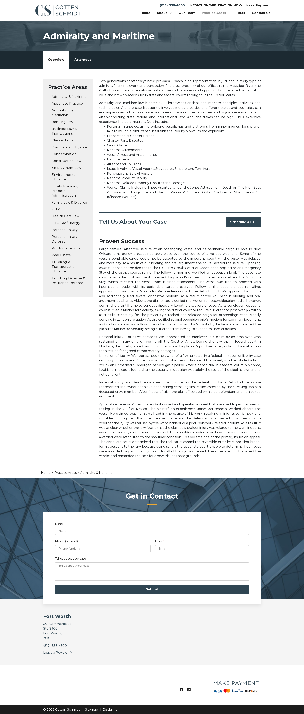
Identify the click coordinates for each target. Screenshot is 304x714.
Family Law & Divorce (69, 202)
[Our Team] (187, 13)
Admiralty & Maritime (69, 97)
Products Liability (66, 248)
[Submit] (152, 589)
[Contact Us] (261, 13)
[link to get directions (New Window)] (68, 631)
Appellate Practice (67, 103)
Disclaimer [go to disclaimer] (111, 709)
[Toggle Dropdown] (172, 13)
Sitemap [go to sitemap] (91, 709)
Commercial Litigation (70, 147)
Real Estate (61, 255)
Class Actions (62, 140)
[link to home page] (57, 10)
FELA (56, 209)
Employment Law (66, 168)
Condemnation (64, 154)
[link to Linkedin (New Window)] (189, 689)
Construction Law (66, 161)
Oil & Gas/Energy (66, 223)
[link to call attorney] (55, 646)
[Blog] (242, 13)
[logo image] (236, 685)
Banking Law (62, 122)
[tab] (56, 60)
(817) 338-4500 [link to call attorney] (172, 5)
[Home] (145, 13)
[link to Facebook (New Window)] (181, 689)
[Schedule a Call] (243, 222)
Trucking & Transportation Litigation (64, 266)
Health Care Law (66, 216)
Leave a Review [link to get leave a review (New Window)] (58, 653)
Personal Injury (65, 230)
